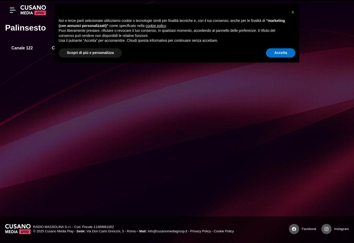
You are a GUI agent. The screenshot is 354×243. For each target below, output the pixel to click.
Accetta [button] (280, 53)
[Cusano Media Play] (33, 10)
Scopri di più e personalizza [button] (90, 53)
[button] (293, 12)
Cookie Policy (224, 231)
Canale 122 (22, 48)
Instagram (341, 229)
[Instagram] (326, 229)
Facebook (309, 229)
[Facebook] (294, 229)
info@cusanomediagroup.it (167, 231)
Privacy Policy (200, 231)
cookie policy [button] (156, 26)
